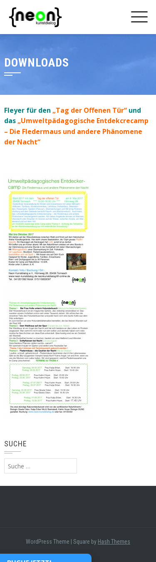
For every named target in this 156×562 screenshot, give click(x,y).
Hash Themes (114, 541)
